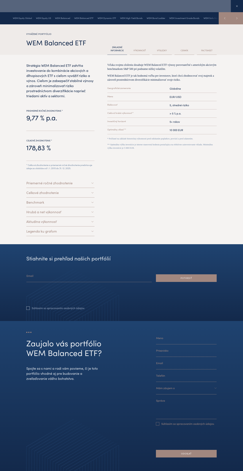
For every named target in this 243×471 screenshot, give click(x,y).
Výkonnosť (139, 50)
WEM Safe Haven (212, 18)
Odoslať (186, 453)
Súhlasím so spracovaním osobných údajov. (58, 308)
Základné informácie (117, 49)
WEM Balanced (62, 18)
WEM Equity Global (22, 18)
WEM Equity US (43, 18)
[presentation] (52, 296)
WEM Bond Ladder (156, 18)
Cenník (184, 50)
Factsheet (206, 50)
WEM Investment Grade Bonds (184, 18)
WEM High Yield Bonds (131, 18)
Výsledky (162, 50)
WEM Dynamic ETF (107, 18)
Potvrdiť (186, 278)
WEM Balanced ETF (83, 18)
